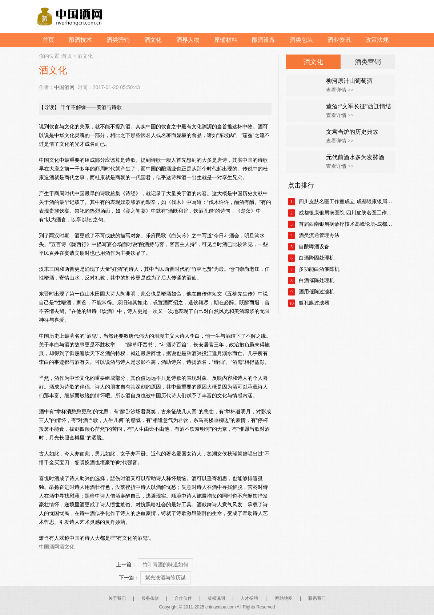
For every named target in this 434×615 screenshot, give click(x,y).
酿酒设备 (263, 40)
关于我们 (117, 598)
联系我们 (317, 598)
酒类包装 (301, 40)
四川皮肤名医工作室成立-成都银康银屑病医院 (347, 201)
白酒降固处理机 (316, 258)
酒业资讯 (339, 40)
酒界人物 (188, 40)
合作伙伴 (183, 598)
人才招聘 (249, 598)
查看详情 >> (339, 90)
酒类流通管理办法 (319, 235)
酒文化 (153, 40)
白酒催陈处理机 (316, 280)
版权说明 (216, 598)
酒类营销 (118, 40)
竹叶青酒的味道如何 (165, 564)
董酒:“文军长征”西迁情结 (358, 106)
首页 (48, 40)
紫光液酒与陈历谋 (165, 577)
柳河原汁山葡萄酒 (349, 81)
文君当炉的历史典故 (352, 132)
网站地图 (284, 598)
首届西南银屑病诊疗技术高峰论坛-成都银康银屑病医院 (347, 224)
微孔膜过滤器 (314, 303)
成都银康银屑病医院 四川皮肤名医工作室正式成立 (347, 213)
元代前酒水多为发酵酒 (355, 157)
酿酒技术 (80, 40)
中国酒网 (64, 87)
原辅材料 (225, 40)
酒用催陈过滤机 (316, 291)
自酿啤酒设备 (314, 246)
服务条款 (150, 598)
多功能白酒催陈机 (319, 269)
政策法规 (377, 40)
